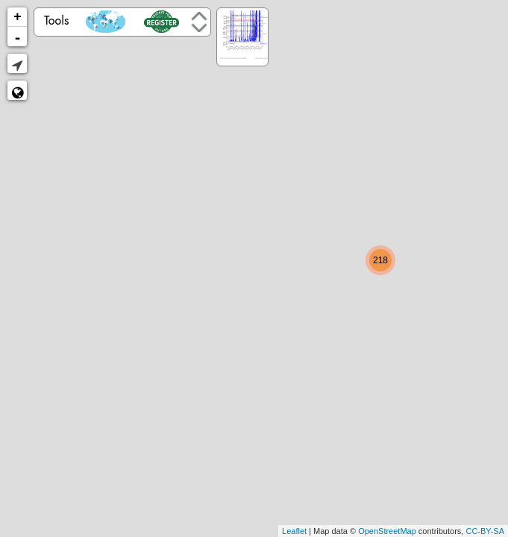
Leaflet (294, 531)
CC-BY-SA (484, 531)
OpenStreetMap (387, 531)
